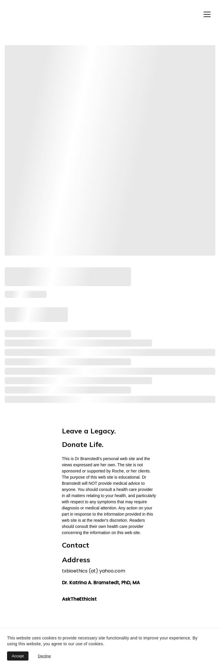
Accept (18, 656)
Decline (44, 656)
